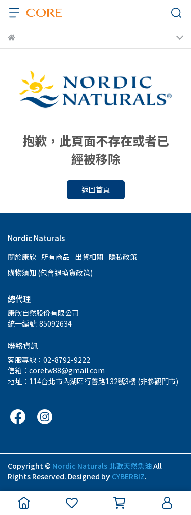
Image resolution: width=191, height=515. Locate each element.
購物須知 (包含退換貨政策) (50, 272)
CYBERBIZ (128, 476)
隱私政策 (122, 257)
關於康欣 (22, 257)
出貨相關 (89, 257)
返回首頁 (95, 189)
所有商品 (55, 257)
